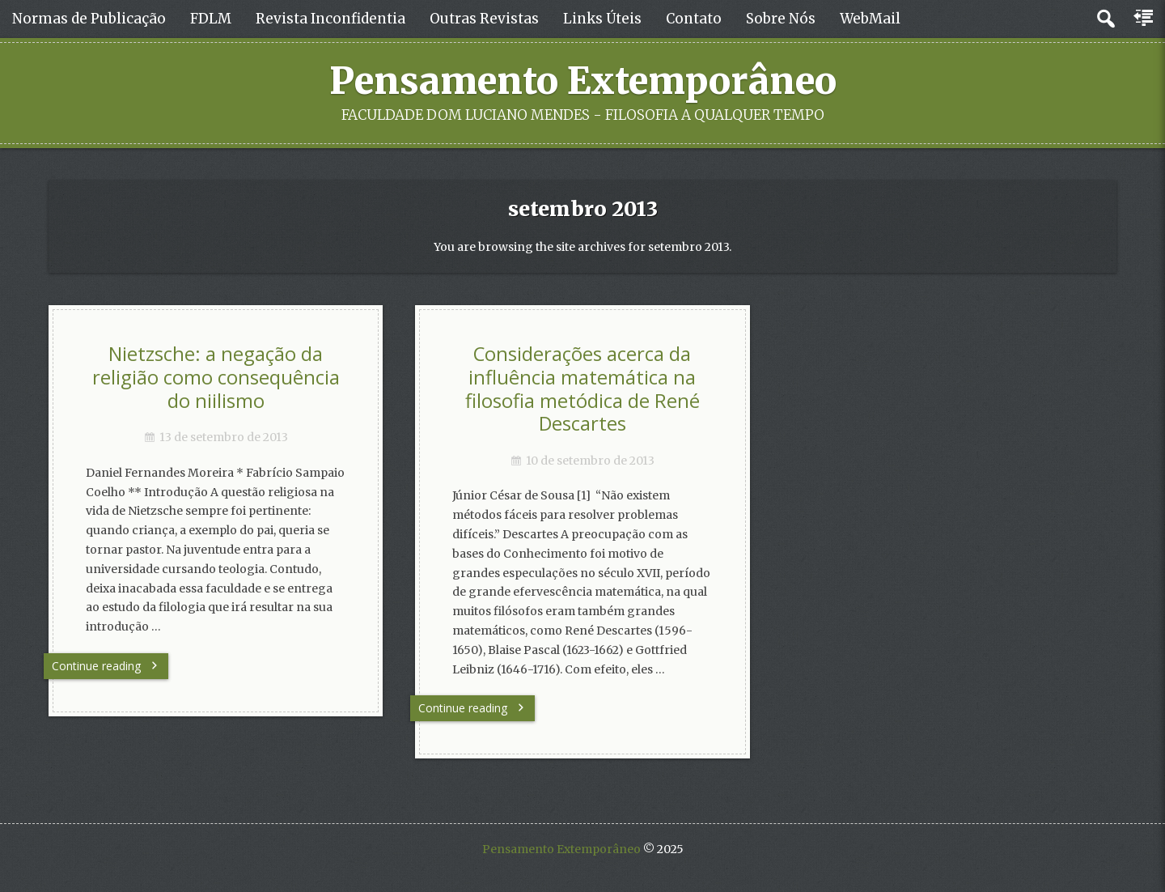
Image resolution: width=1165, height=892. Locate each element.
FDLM (210, 19)
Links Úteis (602, 19)
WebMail (870, 19)
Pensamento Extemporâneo (583, 81)
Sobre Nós (781, 19)
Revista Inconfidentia (330, 19)
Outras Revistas (484, 19)
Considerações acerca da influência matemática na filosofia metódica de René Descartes (582, 388)
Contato (694, 19)
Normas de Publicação (89, 19)
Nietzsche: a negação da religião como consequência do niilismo (216, 377)
